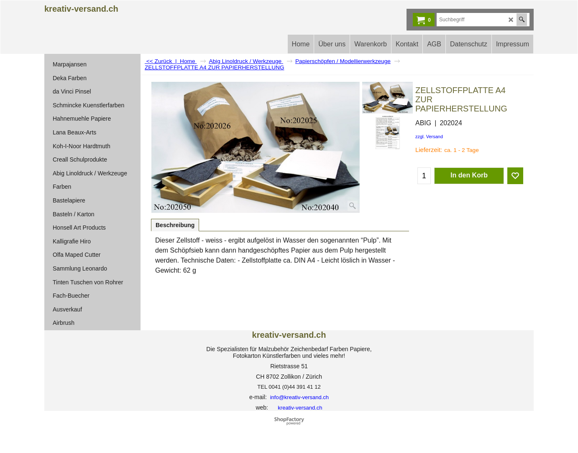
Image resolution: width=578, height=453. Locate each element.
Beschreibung (175, 225)
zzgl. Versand (429, 136)
